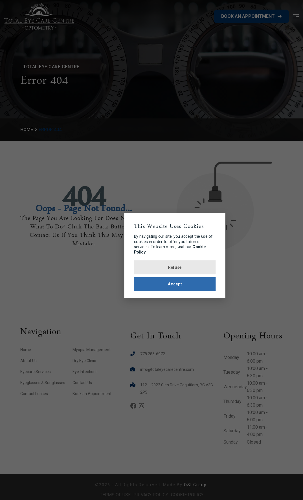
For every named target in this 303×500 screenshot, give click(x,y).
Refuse (151, 267)
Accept (151, 285)
